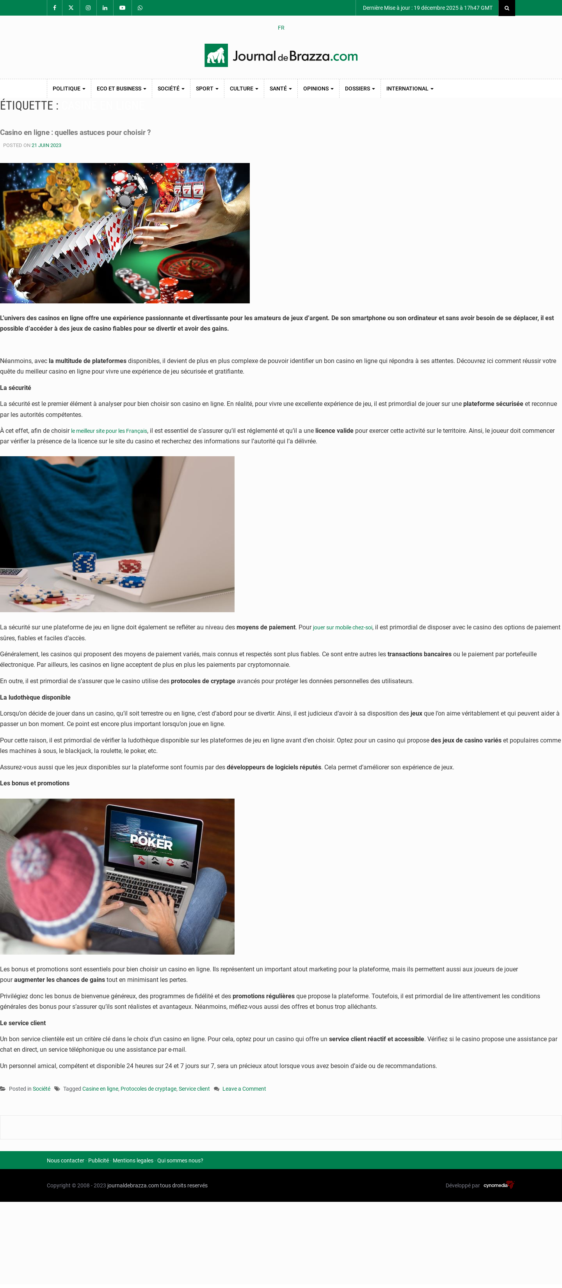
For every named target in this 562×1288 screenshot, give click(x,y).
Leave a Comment (244, 1089)
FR (281, 28)
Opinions (318, 88)
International (410, 88)
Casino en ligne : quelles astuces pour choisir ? (102, 131)
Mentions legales (133, 1160)
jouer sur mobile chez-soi (347, 627)
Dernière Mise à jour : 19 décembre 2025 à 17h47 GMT (427, 8)
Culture (244, 88)
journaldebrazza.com (133, 1185)
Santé (281, 88)
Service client (194, 1089)
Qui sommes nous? (180, 1160)
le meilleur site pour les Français (115, 430)
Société (171, 88)
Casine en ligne (100, 1089)
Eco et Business (121, 88)
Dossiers (360, 88)
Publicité (98, 1160)
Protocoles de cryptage (148, 1089)
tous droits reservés (184, 1185)
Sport (207, 88)
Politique (69, 88)
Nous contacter (65, 1160)
